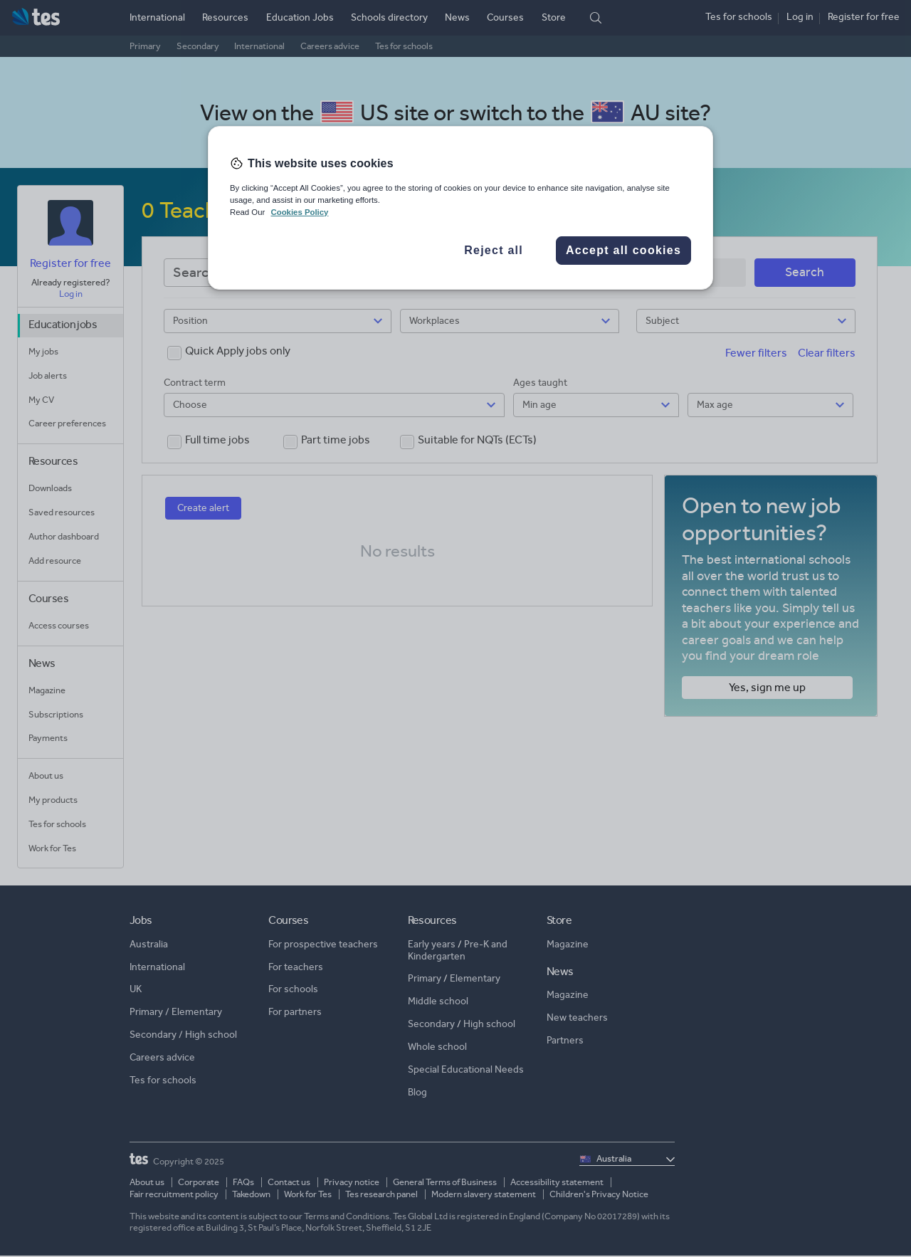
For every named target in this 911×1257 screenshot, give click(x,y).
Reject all (493, 250)
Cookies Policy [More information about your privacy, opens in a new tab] (299, 212)
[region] (460, 208)
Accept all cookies (623, 250)
